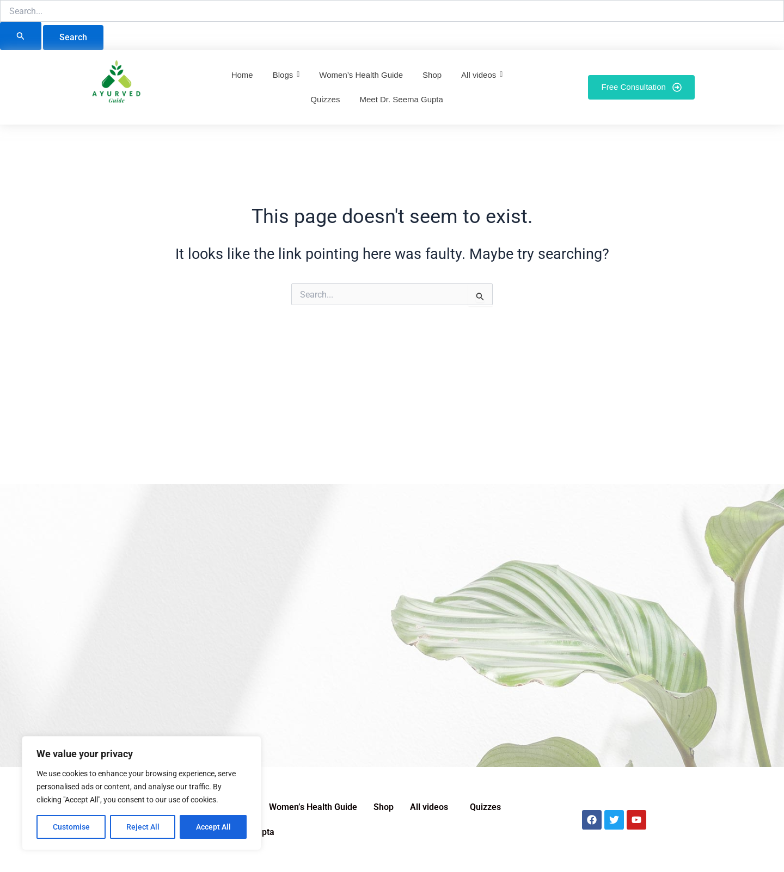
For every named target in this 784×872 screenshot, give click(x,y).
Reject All (143, 826)
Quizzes (485, 807)
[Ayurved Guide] (116, 84)
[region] (141, 793)
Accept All (213, 826)
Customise (71, 826)
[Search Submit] (20, 36)
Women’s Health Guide (313, 807)
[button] (432, 807)
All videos (429, 807)
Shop (383, 807)
